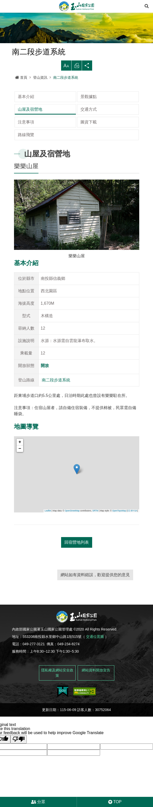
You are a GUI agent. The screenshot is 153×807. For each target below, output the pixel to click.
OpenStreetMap (72, 498)
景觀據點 (68, 96)
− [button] (20, 436)
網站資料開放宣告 (96, 657)
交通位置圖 (95, 624)
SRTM (95, 498)
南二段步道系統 (65, 77)
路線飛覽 (26, 122)
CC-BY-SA (132, 498)
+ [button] (20, 429)
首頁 (21, 77)
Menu (6, 6)
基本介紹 (26, 96)
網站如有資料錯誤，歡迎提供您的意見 (95, 562)
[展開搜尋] (146, 6)
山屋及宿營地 (113, 96)
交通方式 (26, 109)
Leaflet (48, 498)
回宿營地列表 (76, 529)
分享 (87, 67)
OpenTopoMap (119, 498)
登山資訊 (40, 77)
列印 (77, 67)
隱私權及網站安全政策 (57, 660)
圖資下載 (109, 109)
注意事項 (68, 109)
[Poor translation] (18, 726)
